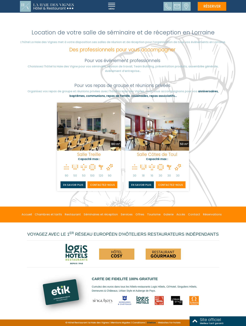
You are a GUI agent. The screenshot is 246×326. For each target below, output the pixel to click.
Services (127, 214)
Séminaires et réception (101, 214)
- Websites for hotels (164, 322)
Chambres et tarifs (48, 214)
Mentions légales (120, 322)
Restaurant (73, 214)
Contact (194, 214)
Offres (139, 214)
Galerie (168, 214)
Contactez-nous (102, 185)
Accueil (27, 214)
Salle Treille (89, 154)
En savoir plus (73, 185)
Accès (180, 214)
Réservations (212, 214)
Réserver (212, 6)
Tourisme (153, 214)
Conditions (138, 322)
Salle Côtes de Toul (157, 154)
